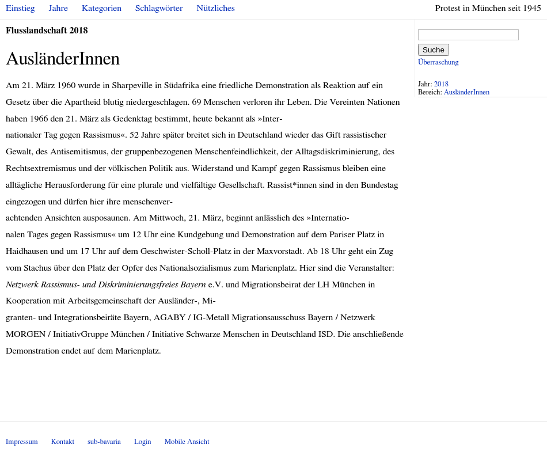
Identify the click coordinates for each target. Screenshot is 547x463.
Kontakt (62, 442)
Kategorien (101, 8)
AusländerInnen (466, 92)
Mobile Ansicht (187, 442)
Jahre (58, 8)
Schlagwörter (159, 8)
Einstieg (20, 8)
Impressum (22, 442)
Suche (434, 49)
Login (142, 442)
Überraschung (438, 62)
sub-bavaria (104, 442)
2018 (441, 84)
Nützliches (216, 8)
